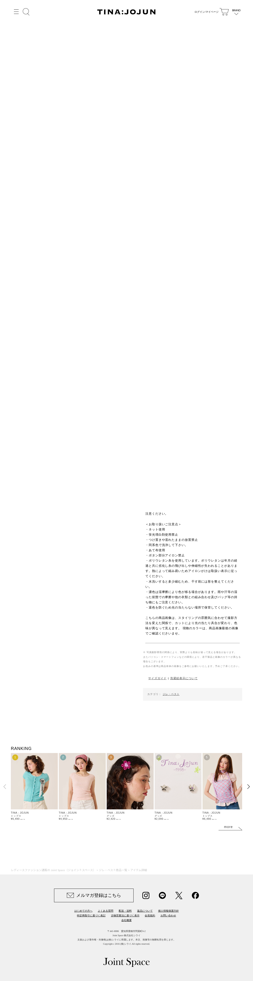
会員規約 (150, 915)
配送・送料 (125, 910)
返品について (145, 910)
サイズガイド (157, 678)
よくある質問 (105, 910)
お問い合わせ (168, 915)
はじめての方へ (83, 910)
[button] (248, 787)
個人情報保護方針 (168, 910)
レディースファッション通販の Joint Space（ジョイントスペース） (53, 870)
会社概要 (126, 920)
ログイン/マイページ (205, 11)
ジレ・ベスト (171, 694)
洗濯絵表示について (184, 678)
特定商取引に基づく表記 (91, 915)
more (228, 827)
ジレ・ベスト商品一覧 (113, 870)
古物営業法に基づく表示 (125, 915)
